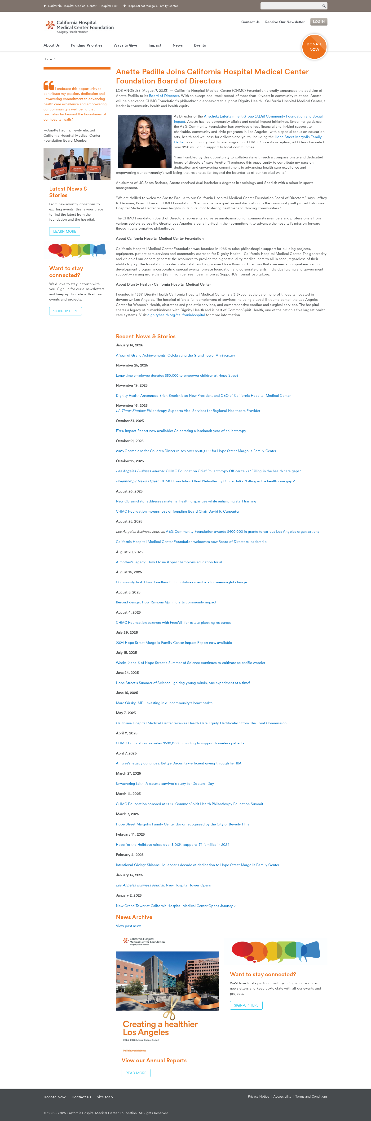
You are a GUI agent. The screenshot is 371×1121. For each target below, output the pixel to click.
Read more (136, 1073)
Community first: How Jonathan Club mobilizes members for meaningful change (181, 582)
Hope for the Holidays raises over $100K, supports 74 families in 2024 (173, 844)
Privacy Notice (258, 1096)
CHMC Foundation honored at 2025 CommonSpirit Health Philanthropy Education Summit (189, 804)
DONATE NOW (314, 47)
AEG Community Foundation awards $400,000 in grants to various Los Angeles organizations (242, 531)
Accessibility (282, 1096)
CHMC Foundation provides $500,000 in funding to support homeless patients (180, 743)
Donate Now (55, 1097)
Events (200, 45)
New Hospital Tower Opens (163, 885)
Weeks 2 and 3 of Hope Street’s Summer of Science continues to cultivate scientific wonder (190, 663)
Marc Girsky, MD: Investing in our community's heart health (164, 703)
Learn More (64, 231)
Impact (155, 45)
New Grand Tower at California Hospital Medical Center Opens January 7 (176, 906)
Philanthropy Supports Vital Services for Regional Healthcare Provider (204, 411)
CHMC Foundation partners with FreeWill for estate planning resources (174, 622)
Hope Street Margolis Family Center (153, 6)
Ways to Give (125, 45)
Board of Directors (164, 96)
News (178, 45)
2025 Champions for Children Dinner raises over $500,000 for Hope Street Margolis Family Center (196, 451)
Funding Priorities (86, 45)
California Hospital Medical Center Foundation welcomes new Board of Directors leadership (191, 542)
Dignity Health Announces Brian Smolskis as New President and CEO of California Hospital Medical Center (203, 395)
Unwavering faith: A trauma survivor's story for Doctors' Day (165, 783)
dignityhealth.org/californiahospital (176, 315)
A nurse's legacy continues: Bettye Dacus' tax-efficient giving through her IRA (179, 763)
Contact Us (250, 22)
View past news (128, 926)
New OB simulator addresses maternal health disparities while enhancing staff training (186, 501)
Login (319, 22)
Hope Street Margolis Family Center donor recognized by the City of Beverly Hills (182, 824)
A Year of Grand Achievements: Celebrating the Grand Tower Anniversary (175, 355)
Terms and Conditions (311, 1096)
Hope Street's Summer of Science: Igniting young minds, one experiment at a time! (183, 683)
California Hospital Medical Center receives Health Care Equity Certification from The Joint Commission (201, 723)
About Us (52, 45)
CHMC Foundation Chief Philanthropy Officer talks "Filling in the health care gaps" (233, 471)
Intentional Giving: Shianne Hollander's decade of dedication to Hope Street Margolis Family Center (197, 865)
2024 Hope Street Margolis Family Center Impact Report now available (174, 643)
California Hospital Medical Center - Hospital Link (83, 6)
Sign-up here (246, 1005)
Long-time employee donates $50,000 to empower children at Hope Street (177, 375)
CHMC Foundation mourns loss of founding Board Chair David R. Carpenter (177, 511)
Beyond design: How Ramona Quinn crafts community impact (166, 602)
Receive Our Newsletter (285, 22)
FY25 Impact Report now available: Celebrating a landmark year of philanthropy (181, 431)
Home (48, 59)
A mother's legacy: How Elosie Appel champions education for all (169, 562)
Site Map (105, 1097)
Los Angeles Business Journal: (141, 471)
